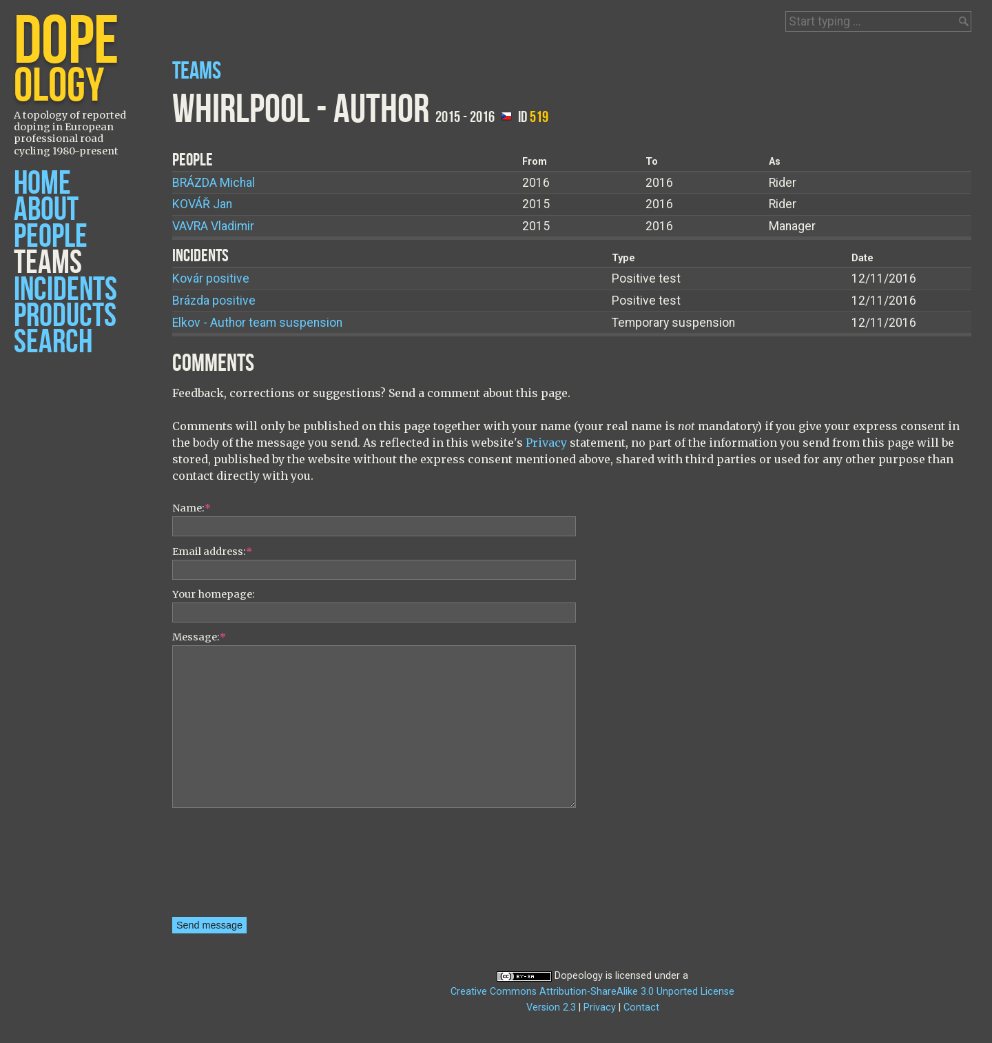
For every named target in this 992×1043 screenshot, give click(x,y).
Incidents (65, 290)
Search (53, 342)
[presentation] (228, 867)
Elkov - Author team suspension (257, 323)
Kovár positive (210, 278)
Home (42, 183)
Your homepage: (213, 594)
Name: (191, 508)
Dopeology (579, 976)
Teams (48, 263)
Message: (199, 637)
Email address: (212, 551)
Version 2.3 (551, 1007)
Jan (202, 204)
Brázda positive (214, 300)
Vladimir (213, 226)
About (46, 210)
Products (65, 316)
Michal (213, 183)
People (50, 236)
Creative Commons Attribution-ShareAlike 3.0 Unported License (592, 992)
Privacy (546, 442)
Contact (641, 1007)
